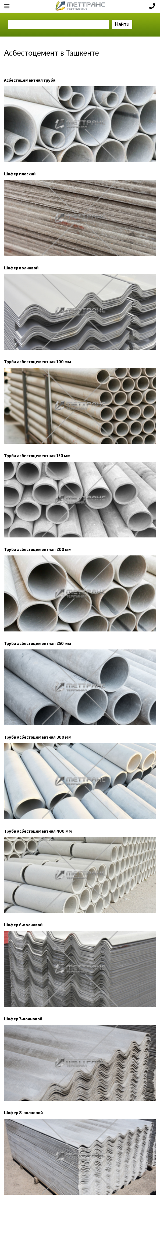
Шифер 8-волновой (23, 1112)
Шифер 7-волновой (23, 1018)
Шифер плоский (19, 173)
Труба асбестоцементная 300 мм (38, 737)
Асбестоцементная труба (29, 80)
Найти (122, 24)
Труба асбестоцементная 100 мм (37, 361)
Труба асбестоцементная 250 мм (37, 643)
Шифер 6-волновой (23, 924)
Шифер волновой (21, 267)
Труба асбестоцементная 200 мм (38, 549)
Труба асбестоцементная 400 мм (38, 831)
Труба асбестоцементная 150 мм (37, 455)
